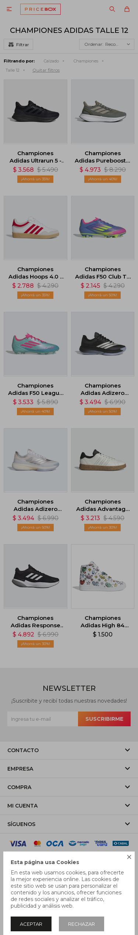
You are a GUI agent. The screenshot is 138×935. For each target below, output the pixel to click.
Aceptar (31, 924)
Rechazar (81, 924)
